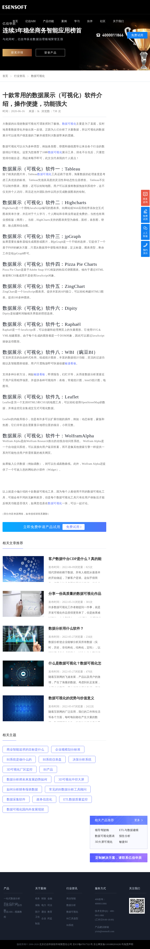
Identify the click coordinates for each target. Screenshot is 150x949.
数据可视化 (38, 76)
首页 (15, 21)
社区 (102, 21)
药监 (49, 918)
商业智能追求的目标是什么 (25, 749)
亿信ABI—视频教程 (13, 914)
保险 (37, 905)
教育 (49, 911)
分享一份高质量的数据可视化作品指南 (74, 594)
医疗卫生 (37, 914)
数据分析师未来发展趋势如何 (27, 779)
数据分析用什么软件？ (66, 628)
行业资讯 (19, 76)
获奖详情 (17, 52)
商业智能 (71, 898)
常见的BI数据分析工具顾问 (68, 789)
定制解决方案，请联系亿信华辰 (118, 857)
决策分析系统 (82, 759)
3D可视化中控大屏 (71, 779)
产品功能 (48, 21)
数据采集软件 (16, 799)
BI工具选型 (72, 918)
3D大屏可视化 (104, 841)
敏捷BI (123, 841)
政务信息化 (44, 799)
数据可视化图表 (105, 836)
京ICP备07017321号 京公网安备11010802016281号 (98, 944)
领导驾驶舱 (102, 830)
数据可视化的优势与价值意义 (71, 698)
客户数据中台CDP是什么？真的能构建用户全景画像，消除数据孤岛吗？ (74, 559)
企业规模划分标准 (67, 749)
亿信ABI (30, 21)
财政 (43, 898)
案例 (64, 21)
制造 (37, 923)
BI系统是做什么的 (19, 759)
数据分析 (71, 905)
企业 (43, 918)
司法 (49, 905)
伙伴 (90, 21)
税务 (37, 898)
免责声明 (128, 944)
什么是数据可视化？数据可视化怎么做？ (74, 663)
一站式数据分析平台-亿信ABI (12, 901)
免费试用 (137, 35)
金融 (49, 898)
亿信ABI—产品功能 (13, 908)
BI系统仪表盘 (52, 759)
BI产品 (48, 769)
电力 (43, 905)
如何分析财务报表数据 (22, 789)
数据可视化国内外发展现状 (25, 809)
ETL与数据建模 (129, 830)
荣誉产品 (50, 52)
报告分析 (124, 836)
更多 (137, 820)
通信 (43, 911)
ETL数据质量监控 (75, 799)
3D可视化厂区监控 (19, 769)
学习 (77, 21)
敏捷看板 (70, 363)
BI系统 (69, 925)
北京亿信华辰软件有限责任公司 (55, 944)
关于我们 (118, 21)
